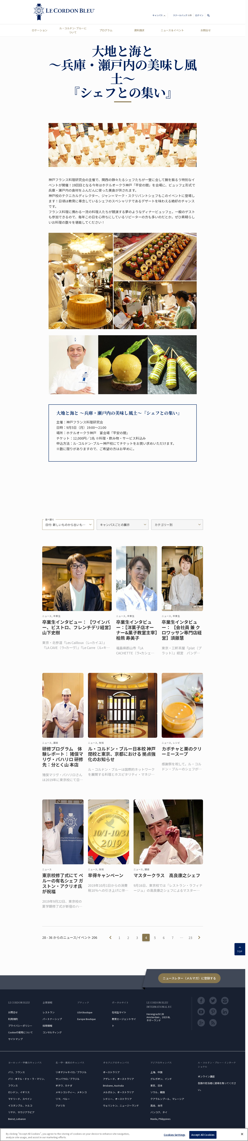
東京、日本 (156, 1085)
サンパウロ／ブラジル (68, 1079)
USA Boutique (84, 1012)
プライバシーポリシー (20, 1025)
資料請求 (139, 30)
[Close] (242, 1134)
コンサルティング (52, 1032)
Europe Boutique (86, 1019)
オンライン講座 (206, 1076)
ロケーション (39, 30)
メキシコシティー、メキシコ (71, 1092)
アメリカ (60, 1105)
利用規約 (13, 1019)
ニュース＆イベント (172, 30)
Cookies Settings (174, 1135)
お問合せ (205, 30)
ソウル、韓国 (157, 1092)
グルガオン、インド (161, 1079)
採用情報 (47, 1025)
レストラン (49, 1012)
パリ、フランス (16, 1072)
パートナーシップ (52, 1019)
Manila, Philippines (160, 1119)
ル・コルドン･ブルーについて (72, 30)
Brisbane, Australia (113, 1085)
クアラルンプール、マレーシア (167, 1099)
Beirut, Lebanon (17, 1119)
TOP (239, 949)
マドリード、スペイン (20, 1099)
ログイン (199, 15)
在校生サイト (119, 1012)
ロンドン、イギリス (19, 1092)
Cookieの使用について (20, 1032)
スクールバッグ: (182, 15)
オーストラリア (111, 1072)
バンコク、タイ (158, 1112)
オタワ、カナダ (64, 1085)
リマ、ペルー (63, 1099)
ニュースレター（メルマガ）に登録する (189, 978)
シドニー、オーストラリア (117, 1099)
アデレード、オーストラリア (118, 1079)
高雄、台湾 (156, 1105)
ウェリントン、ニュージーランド (121, 1105)
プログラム (105, 30)
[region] (124, 1134)
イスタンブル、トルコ (20, 1105)
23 (190, 937)
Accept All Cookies (202, 1135)
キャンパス (159, 16)
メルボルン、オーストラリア (118, 1092)
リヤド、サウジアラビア (21, 1112)
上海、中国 (156, 1072)
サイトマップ (15, 1039)
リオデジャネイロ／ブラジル (71, 1072)
